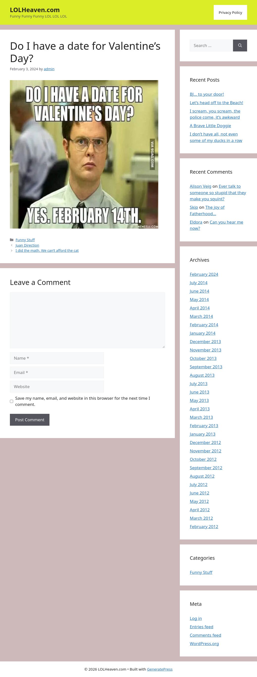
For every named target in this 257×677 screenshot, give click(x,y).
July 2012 (199, 484)
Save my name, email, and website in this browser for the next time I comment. (82, 401)
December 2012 (205, 442)
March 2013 (201, 417)
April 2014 (200, 308)
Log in (196, 618)
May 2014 (199, 299)
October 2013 (203, 358)
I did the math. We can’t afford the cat (47, 250)
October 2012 (203, 459)
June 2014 (199, 291)
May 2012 (199, 501)
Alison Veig (200, 186)
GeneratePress (160, 669)
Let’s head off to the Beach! (216, 102)
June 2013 (199, 392)
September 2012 (206, 467)
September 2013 (206, 367)
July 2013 (199, 383)
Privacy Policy (230, 12)
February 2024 (204, 274)
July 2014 (199, 282)
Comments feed (205, 635)
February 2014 (204, 324)
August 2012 (202, 476)
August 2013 (202, 375)
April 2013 (200, 409)
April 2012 (200, 510)
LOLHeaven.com (35, 9)
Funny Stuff (25, 239)
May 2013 (199, 400)
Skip (194, 207)
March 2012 (201, 518)
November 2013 (205, 350)
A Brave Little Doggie (210, 125)
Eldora (196, 222)
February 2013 (204, 425)
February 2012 (204, 526)
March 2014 (201, 316)
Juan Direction (27, 245)
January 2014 (202, 333)
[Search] (240, 45)
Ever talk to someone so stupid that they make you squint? (218, 192)
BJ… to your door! (207, 94)
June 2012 (199, 493)
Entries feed (201, 627)
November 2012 (205, 451)
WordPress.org (204, 643)
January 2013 (202, 434)
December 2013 (205, 341)
